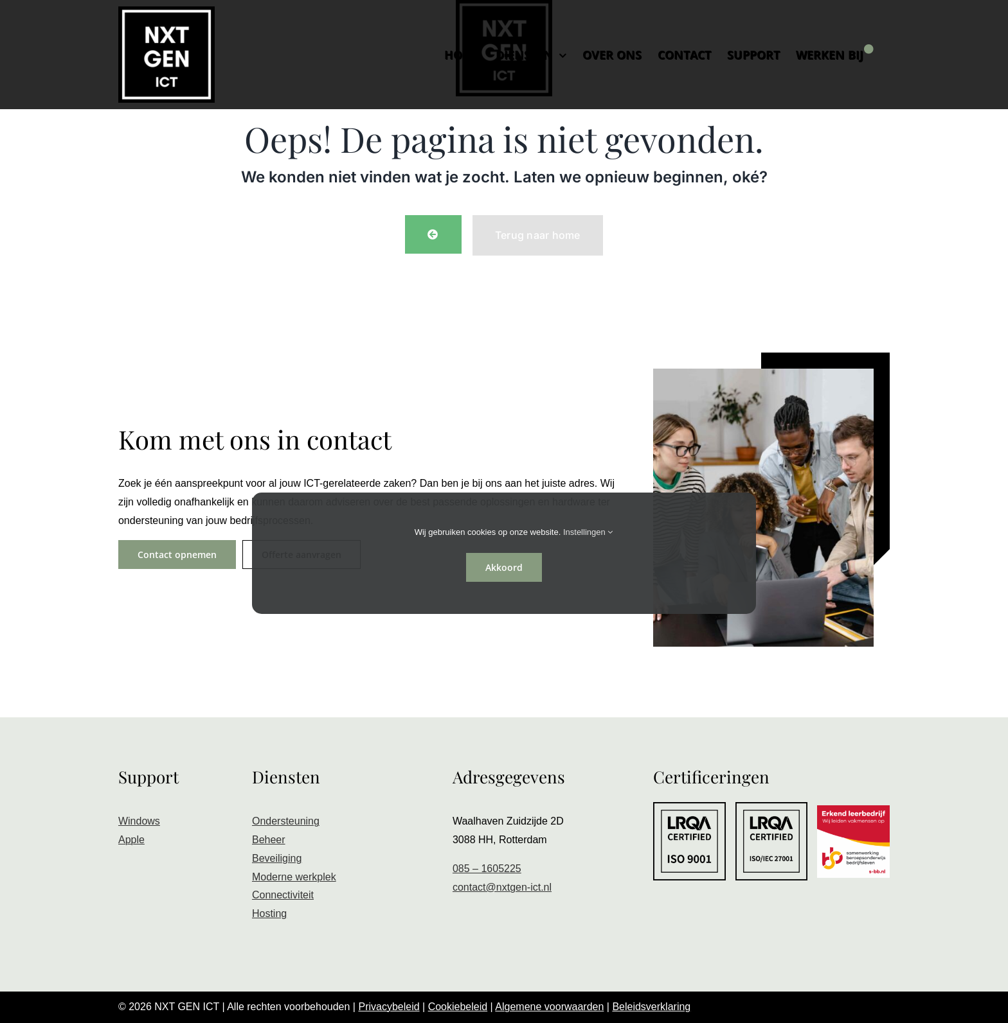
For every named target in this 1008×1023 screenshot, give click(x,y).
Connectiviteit (283, 894)
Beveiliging (277, 858)
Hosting (269, 913)
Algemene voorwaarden (549, 1006)
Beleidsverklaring (651, 1006)
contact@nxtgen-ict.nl (502, 887)
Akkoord (504, 567)
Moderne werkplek (294, 876)
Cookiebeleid (458, 1006)
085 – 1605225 (487, 868)
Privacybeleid (388, 1006)
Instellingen (588, 532)
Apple (131, 839)
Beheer (268, 839)
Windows (139, 821)
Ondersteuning (286, 821)
